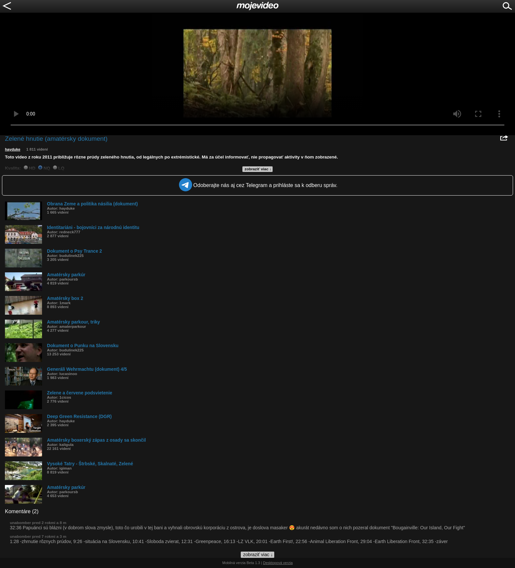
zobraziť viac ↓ (258, 169)
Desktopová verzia (278, 563)
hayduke (12, 149)
